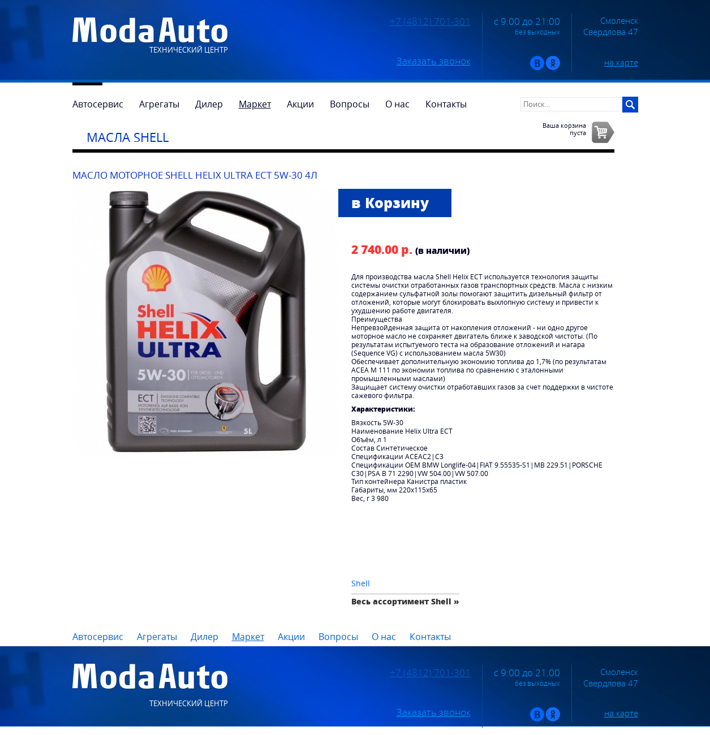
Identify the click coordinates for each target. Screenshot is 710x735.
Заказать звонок (434, 61)
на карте (621, 62)
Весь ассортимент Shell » (405, 601)
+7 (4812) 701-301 (430, 21)
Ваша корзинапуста (564, 129)
